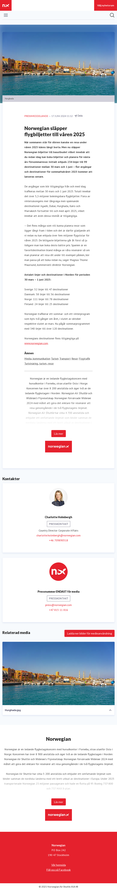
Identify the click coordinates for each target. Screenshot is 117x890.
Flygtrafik (84, 358)
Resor (74, 358)
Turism (55, 358)
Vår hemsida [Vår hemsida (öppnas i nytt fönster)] (58, 865)
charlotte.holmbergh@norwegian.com (58, 535)
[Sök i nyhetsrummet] (112, 15)
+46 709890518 (58, 540)
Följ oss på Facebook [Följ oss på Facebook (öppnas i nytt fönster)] (58, 869)
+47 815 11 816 (58, 610)
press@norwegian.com (58, 605)
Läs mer (58, 433)
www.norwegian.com (36, 343)
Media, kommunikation (37, 358)
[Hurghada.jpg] (58, 673)
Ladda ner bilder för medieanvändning (89, 633)
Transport (65, 358)
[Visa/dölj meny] (5, 15)
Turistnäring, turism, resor (39, 363)
